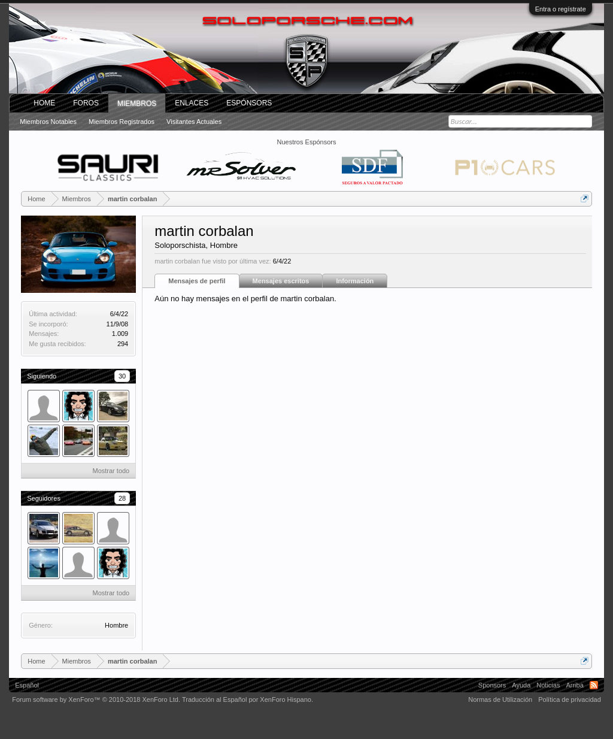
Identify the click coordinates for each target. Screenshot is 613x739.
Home (44, 103)
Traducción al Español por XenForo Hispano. (247, 699)
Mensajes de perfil (196, 280)
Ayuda (521, 685)
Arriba (574, 685)
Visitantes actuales (193, 121)
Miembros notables (48, 121)
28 (122, 498)
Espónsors (249, 103)
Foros (86, 103)
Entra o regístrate (560, 9)
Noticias (548, 685)
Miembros (136, 103)
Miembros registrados (121, 121)
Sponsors (492, 685)
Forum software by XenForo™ (96, 699)
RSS (594, 685)
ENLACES (191, 103)
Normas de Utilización (500, 699)
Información (355, 280)
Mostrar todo (110, 470)
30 (122, 376)
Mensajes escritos (281, 280)
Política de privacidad (569, 699)
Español (27, 685)
